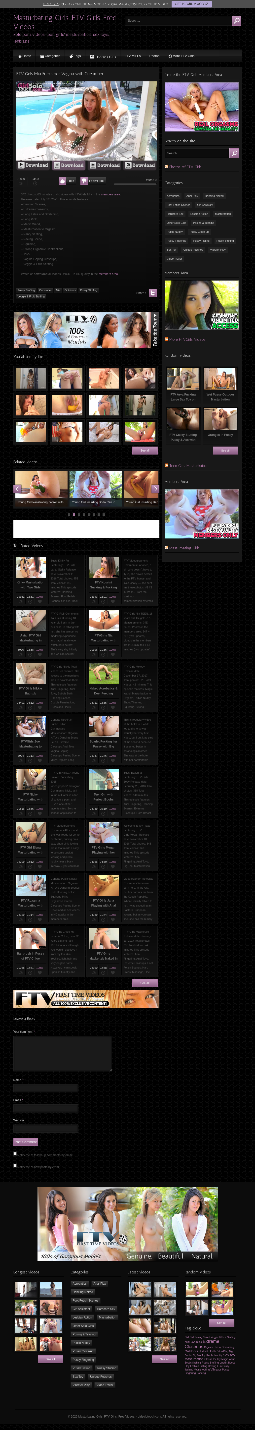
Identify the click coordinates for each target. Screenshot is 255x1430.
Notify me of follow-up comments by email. (45, 1161)
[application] (86, 121)
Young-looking (202, 1375)
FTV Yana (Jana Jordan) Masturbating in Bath (104, 378)
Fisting (203, 1372)
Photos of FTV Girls (185, 167)
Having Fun (214, 1372)
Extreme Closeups (202, 1350)
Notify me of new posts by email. (38, 1173)
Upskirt (223, 1368)
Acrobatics (173, 195)
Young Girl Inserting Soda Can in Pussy (96, 489)
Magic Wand (228, 1365)
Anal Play (192, 195)
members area (110, 194)
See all (144, 450)
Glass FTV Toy (212, 1365)
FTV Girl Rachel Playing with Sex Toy (31, 432)
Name (18, 1086)
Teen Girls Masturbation (189, 465)
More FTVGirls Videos (187, 339)
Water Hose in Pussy (104, 405)
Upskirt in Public (208, 1357)
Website (18, 1126)
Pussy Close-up (199, 231)
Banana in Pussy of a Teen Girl (67, 405)
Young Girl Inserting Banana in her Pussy (150, 489)
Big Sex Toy (199, 1361)
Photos (154, 56)
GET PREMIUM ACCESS (191, 4)
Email (18, 1106)
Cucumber (45, 290)
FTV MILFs (133, 56)
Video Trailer (174, 258)
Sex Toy (172, 249)
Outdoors (70, 290)
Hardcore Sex (175, 213)
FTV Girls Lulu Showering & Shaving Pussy (31, 378)
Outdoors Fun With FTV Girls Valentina (67, 432)
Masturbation (223, 213)
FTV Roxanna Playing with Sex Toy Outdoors (140, 432)
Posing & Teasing (203, 222)
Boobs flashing (193, 1368)
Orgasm (208, 1353)
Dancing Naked (214, 195)
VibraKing (223, 1357)
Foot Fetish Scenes (178, 204)
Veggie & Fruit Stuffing (31, 296)
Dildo (199, 1348)
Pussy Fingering (176, 240)
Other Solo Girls (176, 222)
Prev (17, 489)
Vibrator (216, 1375)
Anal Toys (190, 1348)
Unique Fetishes (193, 249)
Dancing (201, 1379)
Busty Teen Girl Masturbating (104, 432)
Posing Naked (202, 1343)
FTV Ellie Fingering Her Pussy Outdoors (67, 378)
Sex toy (229, 1361)
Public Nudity (175, 231)
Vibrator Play (218, 249)
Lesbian (194, 1372)
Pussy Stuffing (26, 290)
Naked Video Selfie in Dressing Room (140, 405)
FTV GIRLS (50, 4)
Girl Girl (189, 1343)
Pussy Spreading (224, 1353)
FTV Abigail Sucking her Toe (31, 405)
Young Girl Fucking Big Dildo (140, 378)
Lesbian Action (199, 213)
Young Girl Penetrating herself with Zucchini (41, 489)
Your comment (24, 1031)
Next (155, 489)
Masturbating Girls (184, 548)
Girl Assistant (205, 204)
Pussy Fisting (201, 240)
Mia (58, 290)
